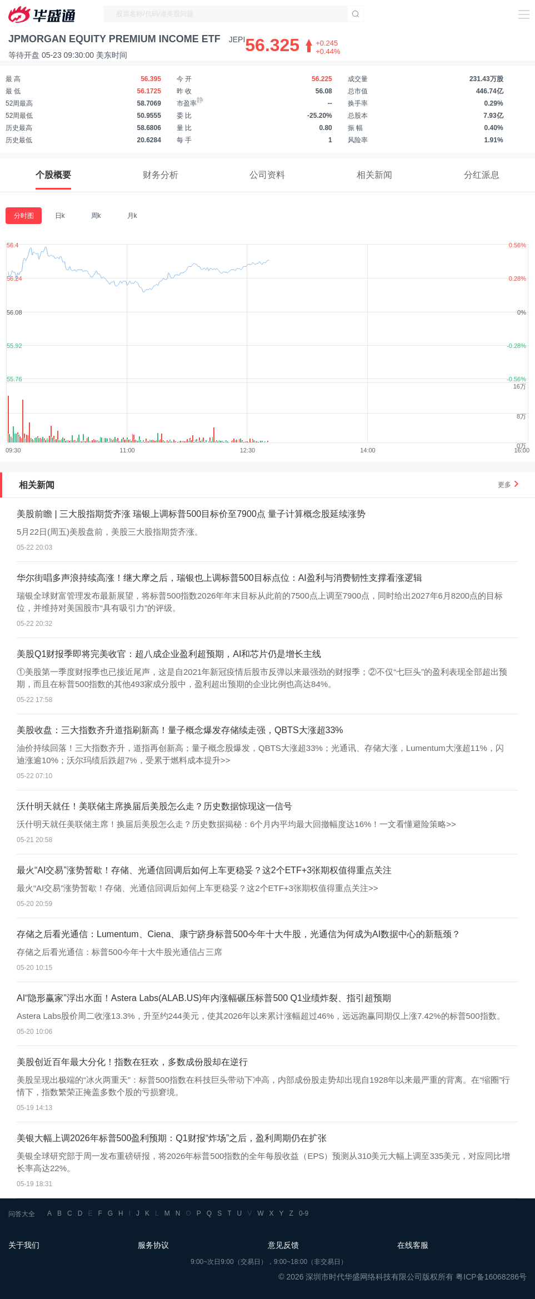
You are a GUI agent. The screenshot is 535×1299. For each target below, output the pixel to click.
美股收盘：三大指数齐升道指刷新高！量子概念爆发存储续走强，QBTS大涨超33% (180, 730)
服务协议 (153, 1245)
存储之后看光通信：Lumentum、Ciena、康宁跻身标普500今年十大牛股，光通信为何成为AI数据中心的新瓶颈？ (239, 934)
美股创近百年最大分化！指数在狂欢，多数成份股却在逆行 (132, 1062)
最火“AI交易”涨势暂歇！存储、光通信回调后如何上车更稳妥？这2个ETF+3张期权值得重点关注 (204, 870)
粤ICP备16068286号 (491, 1276)
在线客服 (412, 1245)
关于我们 (23, 1245)
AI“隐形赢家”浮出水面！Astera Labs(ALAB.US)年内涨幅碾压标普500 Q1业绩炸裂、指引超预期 (204, 998)
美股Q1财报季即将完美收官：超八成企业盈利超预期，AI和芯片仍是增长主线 (169, 654)
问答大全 (21, 1214)
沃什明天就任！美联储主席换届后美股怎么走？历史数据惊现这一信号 (154, 806)
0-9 (303, 1213)
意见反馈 (283, 1245)
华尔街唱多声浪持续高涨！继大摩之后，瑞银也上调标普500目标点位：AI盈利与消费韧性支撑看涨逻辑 (219, 578)
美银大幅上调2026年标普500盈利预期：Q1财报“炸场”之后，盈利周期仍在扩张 (172, 1138)
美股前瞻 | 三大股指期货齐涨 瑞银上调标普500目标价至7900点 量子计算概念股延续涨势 (191, 514)
